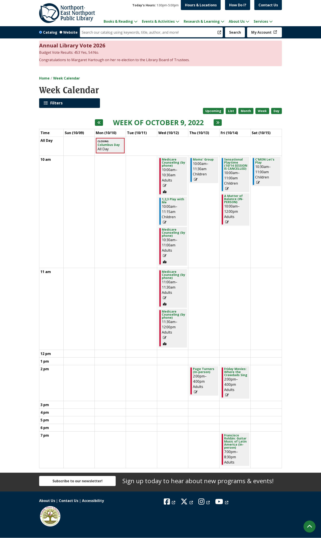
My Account (261, 32)
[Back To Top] (310, 527)
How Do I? (237, 5)
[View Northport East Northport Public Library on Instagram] (204, 502)
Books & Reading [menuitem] (118, 21)
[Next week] (218, 122)
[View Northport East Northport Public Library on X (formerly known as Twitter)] (187, 502)
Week (262, 111)
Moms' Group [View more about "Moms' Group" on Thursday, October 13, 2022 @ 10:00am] (203, 159)
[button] (155, 5)
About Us (47, 500)
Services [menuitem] (261, 21)
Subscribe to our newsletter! (77, 481)
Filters (57, 103)
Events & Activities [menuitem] (158, 21)
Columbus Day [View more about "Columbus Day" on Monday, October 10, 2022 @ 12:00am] (109, 144)
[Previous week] (99, 122)
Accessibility (93, 500)
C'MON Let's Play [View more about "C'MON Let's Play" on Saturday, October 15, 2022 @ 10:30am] (264, 161)
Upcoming (213, 111)
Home (44, 78)
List (231, 111)
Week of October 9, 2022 (158, 122)
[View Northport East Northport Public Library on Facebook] (170, 502)
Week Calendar (66, 78)
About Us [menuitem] (237, 21)
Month (246, 111)
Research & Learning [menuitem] (202, 21)
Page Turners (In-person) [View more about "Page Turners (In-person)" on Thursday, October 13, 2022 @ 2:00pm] (203, 370)
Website (70, 32)
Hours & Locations (201, 5)
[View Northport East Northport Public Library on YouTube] (222, 502)
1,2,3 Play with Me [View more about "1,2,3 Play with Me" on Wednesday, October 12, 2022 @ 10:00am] (173, 201)
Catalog (50, 32)
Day (276, 111)
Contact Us (268, 5)
